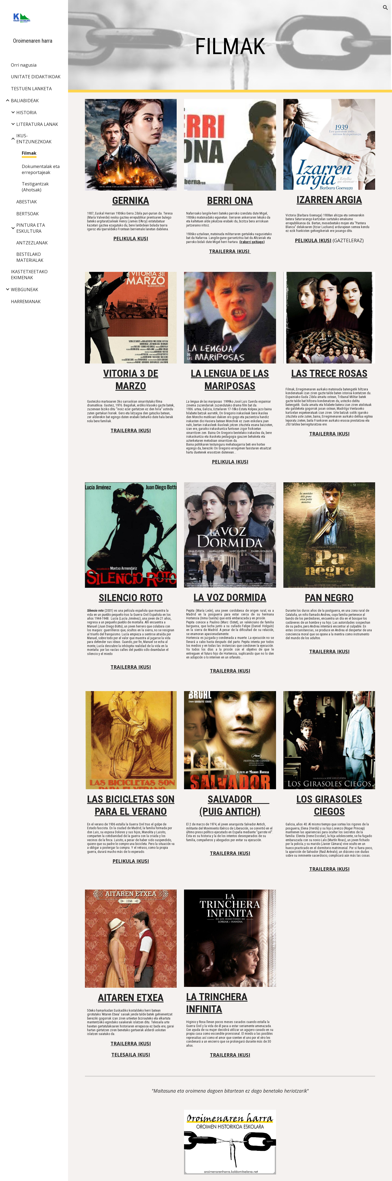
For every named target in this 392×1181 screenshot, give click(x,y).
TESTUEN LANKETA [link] (31, 89)
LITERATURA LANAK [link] (37, 124)
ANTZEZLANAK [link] (32, 243)
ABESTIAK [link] (26, 202)
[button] (385, 7)
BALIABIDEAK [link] (25, 101)
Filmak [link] (29, 153)
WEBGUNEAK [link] (24, 290)
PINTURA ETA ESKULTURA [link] (30, 228)
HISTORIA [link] (26, 113)
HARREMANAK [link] (26, 301)
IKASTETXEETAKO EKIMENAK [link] (29, 275)
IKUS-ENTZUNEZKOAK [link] (33, 139)
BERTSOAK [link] (27, 214)
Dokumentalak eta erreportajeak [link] (41, 169)
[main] (230, 46)
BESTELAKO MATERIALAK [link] (29, 257)
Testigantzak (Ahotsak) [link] (35, 187)
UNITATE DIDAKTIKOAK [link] (35, 77)
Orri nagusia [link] (23, 65)
